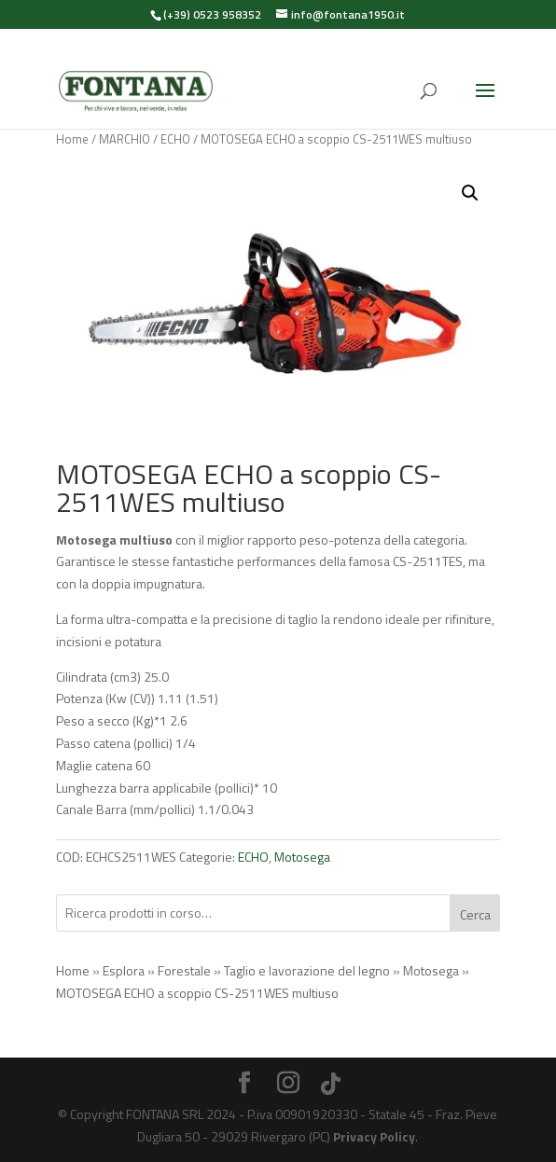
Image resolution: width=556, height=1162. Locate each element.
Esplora (124, 970)
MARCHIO (124, 139)
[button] (470, 193)
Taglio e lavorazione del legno (307, 970)
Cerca (475, 914)
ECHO (175, 139)
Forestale (184, 970)
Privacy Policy (374, 1136)
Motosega (302, 856)
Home (72, 139)
